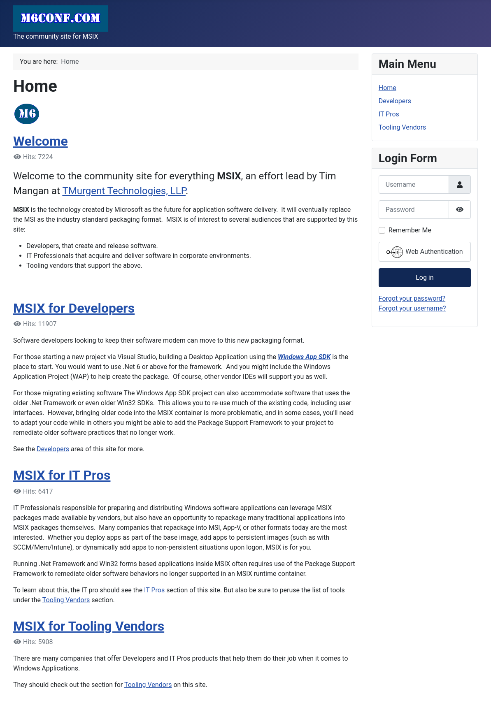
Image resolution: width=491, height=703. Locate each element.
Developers (53, 449)
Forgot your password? (412, 298)
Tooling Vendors (66, 600)
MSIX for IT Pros (61, 475)
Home (387, 88)
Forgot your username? (412, 308)
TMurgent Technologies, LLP (124, 191)
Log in (424, 277)
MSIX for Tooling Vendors (88, 626)
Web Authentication (424, 252)
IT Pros (154, 590)
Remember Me (410, 230)
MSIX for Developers (74, 308)
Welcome (40, 141)
